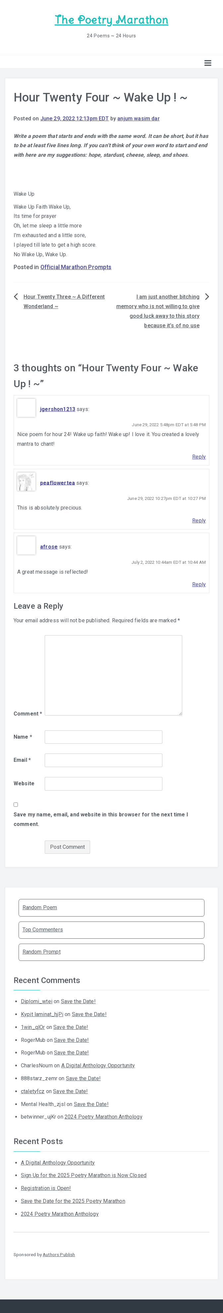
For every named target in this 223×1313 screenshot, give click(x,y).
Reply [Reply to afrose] (199, 584)
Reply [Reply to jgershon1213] (199, 457)
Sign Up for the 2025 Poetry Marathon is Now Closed (83, 1175)
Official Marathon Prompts (76, 267)
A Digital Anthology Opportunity (98, 1065)
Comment (28, 714)
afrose (49, 547)
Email (22, 760)
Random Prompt (42, 952)
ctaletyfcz (33, 1091)
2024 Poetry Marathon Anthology (103, 1117)
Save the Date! (78, 1001)
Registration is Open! (46, 1188)
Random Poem (40, 907)
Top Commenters (43, 929)
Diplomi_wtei (36, 1001)
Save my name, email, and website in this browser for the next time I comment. (101, 819)
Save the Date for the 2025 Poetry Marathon (73, 1201)
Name (23, 737)
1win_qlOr (33, 1027)
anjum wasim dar (138, 118)
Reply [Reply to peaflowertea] (199, 520)
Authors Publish (59, 1254)
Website (24, 783)
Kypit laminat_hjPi (42, 1014)
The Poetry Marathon (111, 20)
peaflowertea (57, 482)
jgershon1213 (57, 409)
